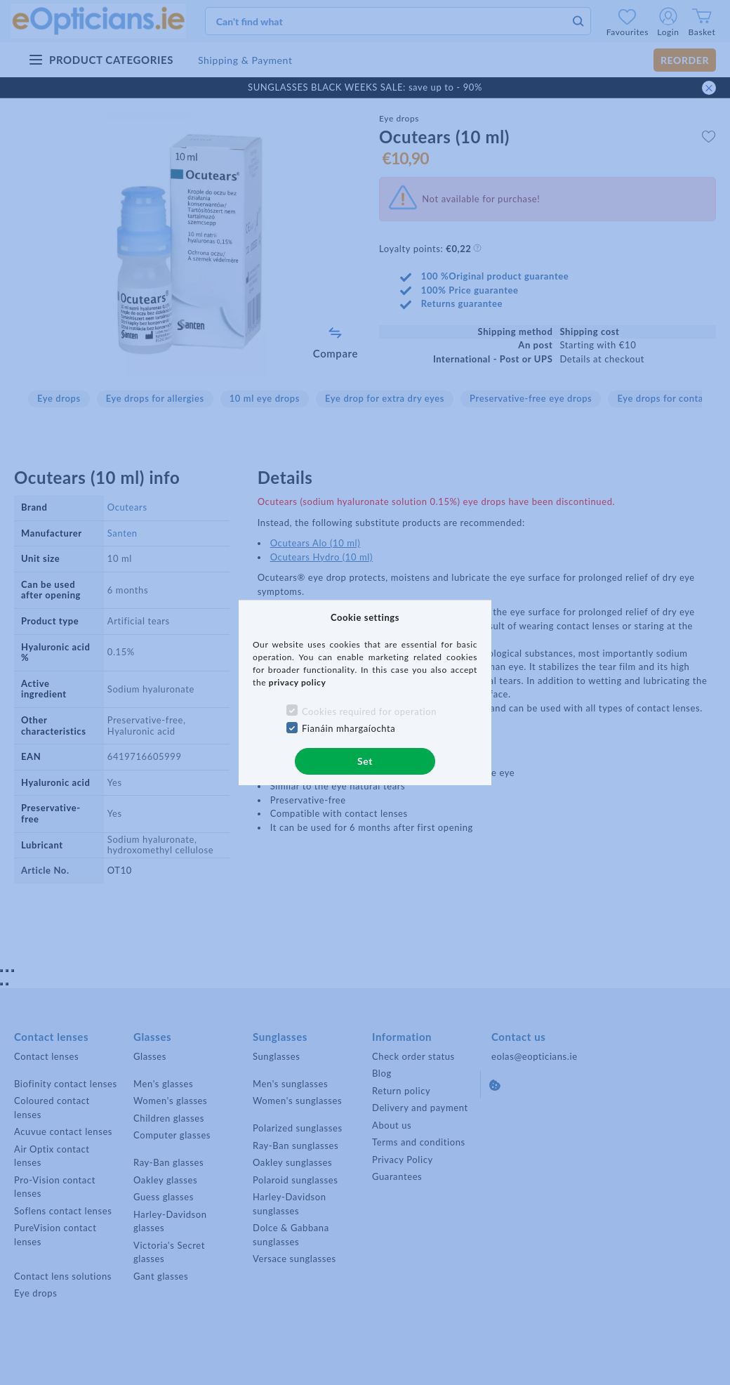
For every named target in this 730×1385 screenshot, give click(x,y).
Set (365, 761)
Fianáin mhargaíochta (349, 728)
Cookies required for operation (369, 711)
